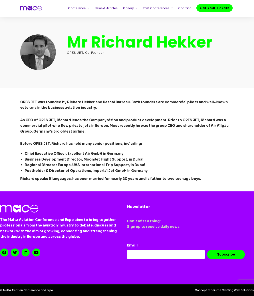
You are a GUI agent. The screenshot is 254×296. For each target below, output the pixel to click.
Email (133, 245)
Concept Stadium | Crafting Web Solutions (224, 290)
